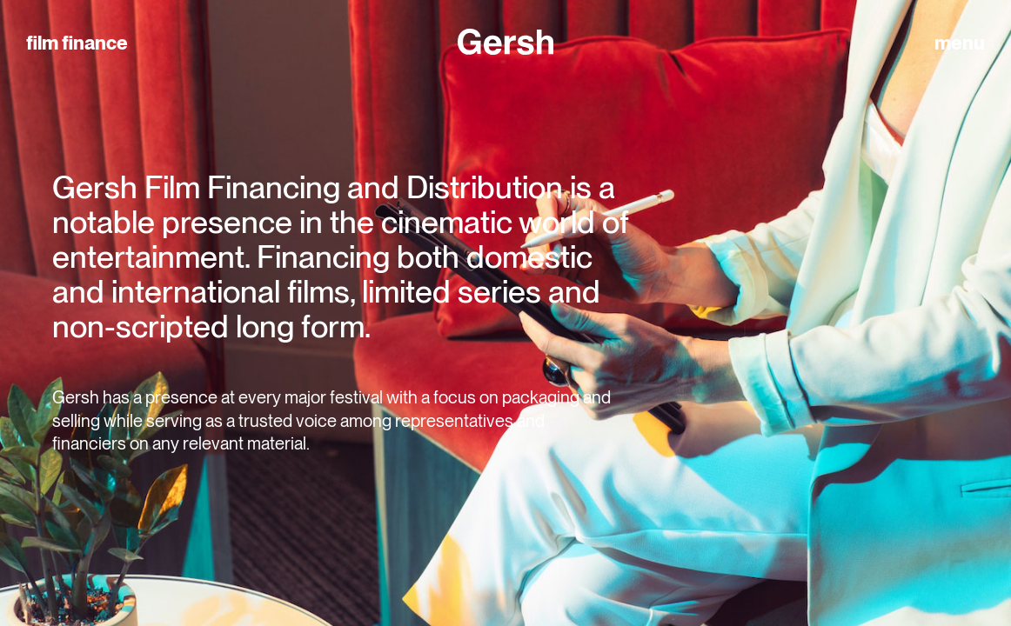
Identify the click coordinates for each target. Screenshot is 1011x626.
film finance (77, 43)
